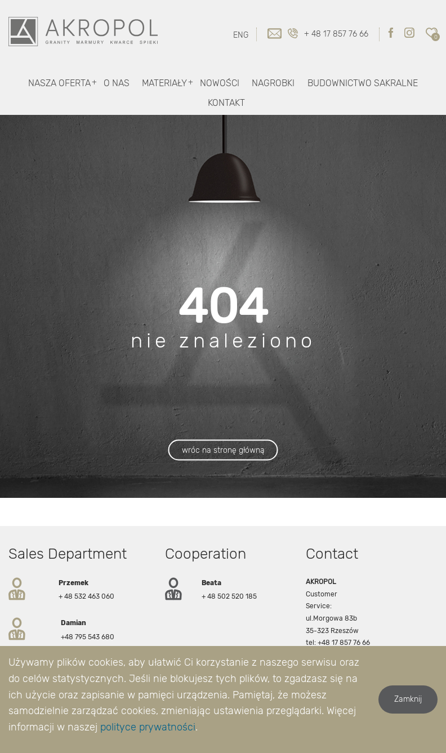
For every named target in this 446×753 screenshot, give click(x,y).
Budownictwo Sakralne (362, 83)
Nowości (219, 83)
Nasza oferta (59, 83)
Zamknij (408, 699)
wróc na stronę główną (223, 450)
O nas (117, 83)
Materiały (164, 83)
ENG (240, 35)
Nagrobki (273, 83)
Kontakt (226, 102)
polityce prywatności (147, 727)
